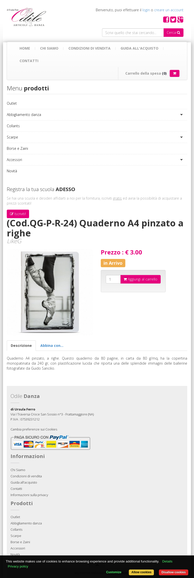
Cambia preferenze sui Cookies (34, 429)
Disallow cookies (173, 572)
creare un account (168, 10)
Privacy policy (18, 566)
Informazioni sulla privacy (29, 495)
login (146, 10)
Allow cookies (141, 572)
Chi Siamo (49, 48)
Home (25, 48)
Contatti (29, 60)
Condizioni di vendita (89, 48)
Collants (13, 125)
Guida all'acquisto (139, 48)
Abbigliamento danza (24, 114)
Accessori (14, 159)
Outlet (12, 103)
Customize (114, 572)
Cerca (173, 32)
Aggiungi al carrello (140, 279)
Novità (12, 171)
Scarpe (12, 137)
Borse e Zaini (17, 148)
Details (167, 561)
